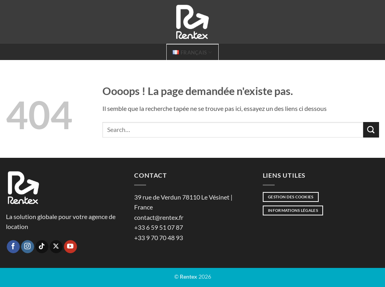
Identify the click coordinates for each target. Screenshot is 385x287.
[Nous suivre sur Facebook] (13, 247)
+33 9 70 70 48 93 (158, 237)
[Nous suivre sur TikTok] (41, 247)
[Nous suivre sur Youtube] (70, 247)
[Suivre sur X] (56, 247)
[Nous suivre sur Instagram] (27, 247)
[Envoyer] (371, 130)
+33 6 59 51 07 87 (158, 227)
